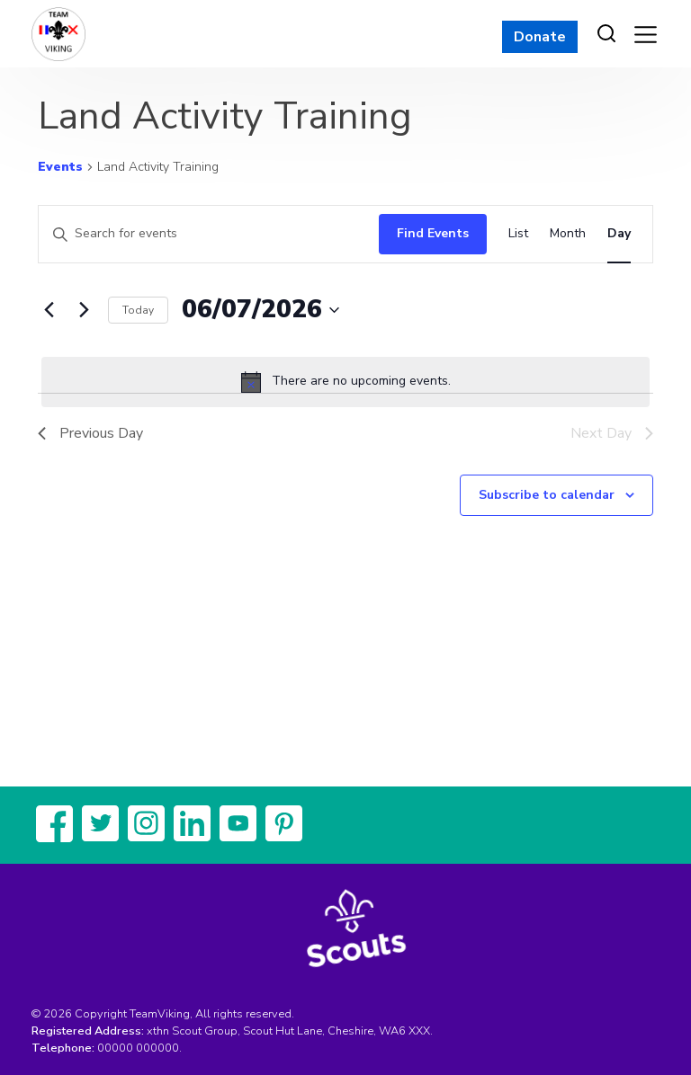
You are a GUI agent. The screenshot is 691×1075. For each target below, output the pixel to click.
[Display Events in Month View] (568, 234)
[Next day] (83, 310)
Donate (540, 37)
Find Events (433, 233)
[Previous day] (48, 310)
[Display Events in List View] (518, 234)
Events (60, 166)
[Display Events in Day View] (619, 234)
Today (138, 310)
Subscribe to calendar (547, 494)
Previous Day (90, 433)
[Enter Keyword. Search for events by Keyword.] (204, 234)
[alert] (345, 382)
